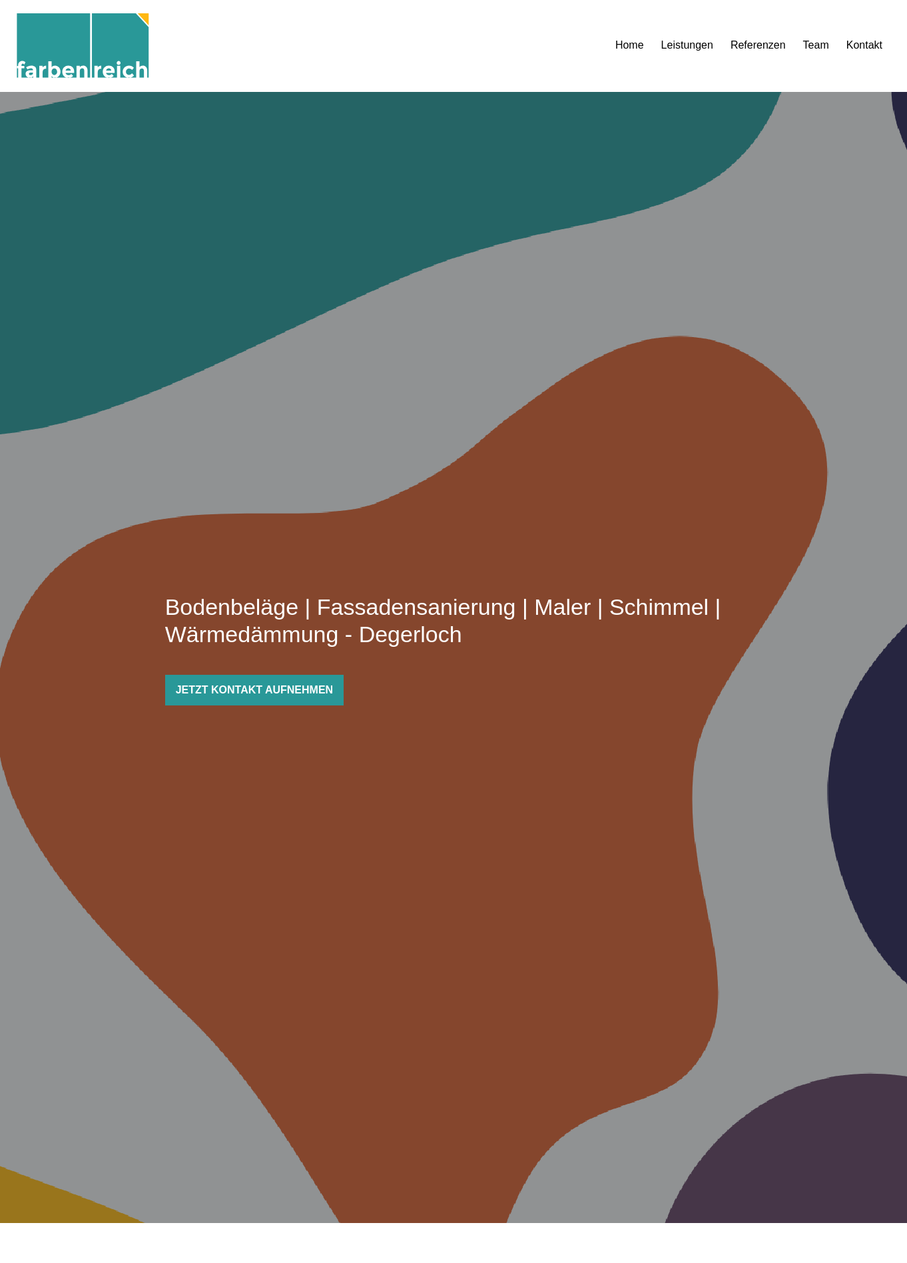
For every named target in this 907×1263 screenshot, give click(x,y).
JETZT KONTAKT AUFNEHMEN (254, 689)
